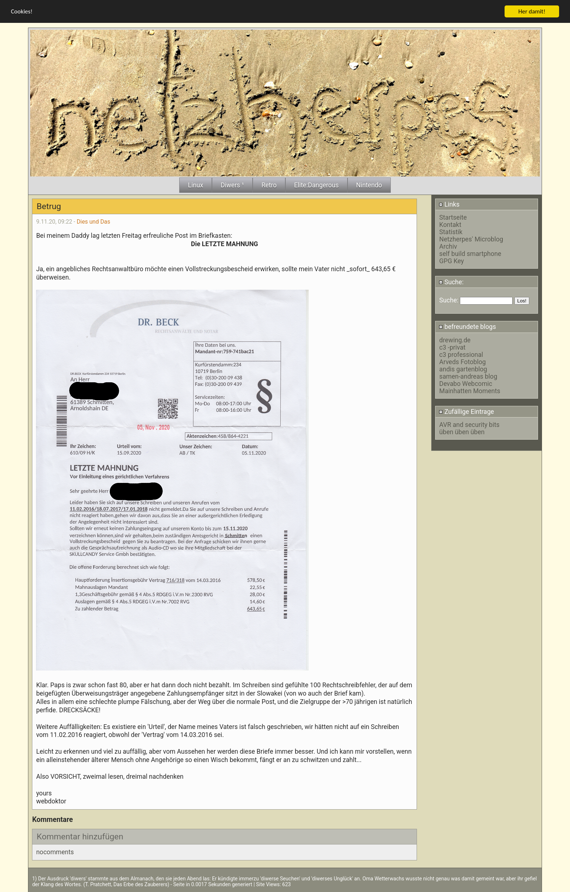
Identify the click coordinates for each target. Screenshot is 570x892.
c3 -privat (452, 347)
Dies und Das (93, 221)
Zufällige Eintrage (466, 411)
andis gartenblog (463, 368)
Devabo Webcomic (465, 383)
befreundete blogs (467, 326)
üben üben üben (462, 431)
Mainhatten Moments (469, 390)
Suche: (451, 281)
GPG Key (451, 261)
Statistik (450, 232)
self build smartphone (470, 253)
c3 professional (461, 354)
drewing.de (454, 339)
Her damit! (532, 11)
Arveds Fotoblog (462, 361)
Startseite (453, 217)
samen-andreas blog (468, 376)
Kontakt (450, 224)
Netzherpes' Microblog (471, 239)
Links (449, 204)
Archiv (448, 246)
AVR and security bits (469, 424)
